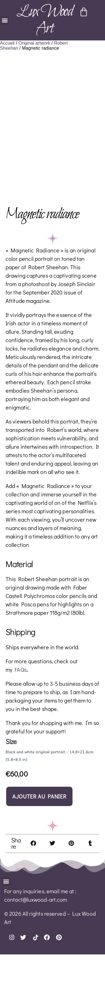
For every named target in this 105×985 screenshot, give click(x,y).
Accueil (7, 43)
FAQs (20, 700)
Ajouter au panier (39, 826)
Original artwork (34, 43)
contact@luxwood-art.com (35, 930)
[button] (4, 20)
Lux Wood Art (45, 20)
